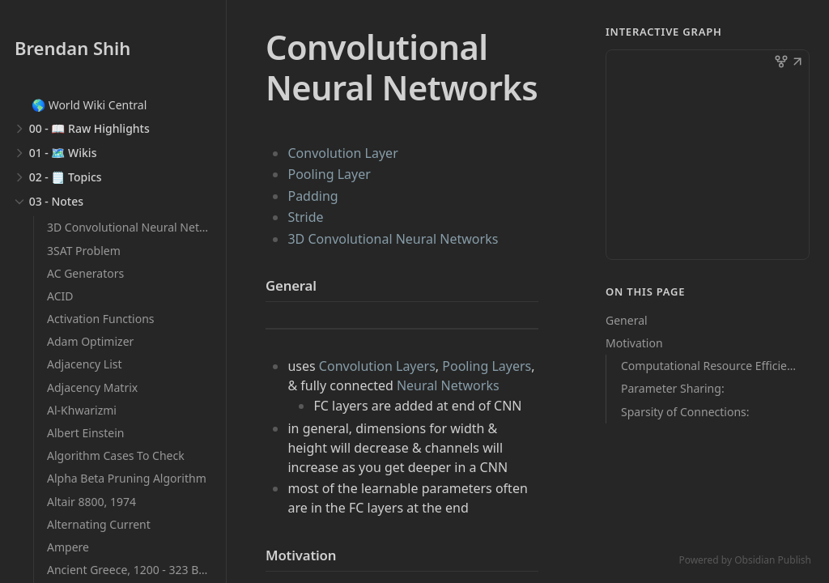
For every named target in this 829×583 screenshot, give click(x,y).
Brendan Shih (72, 48)
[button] (797, 63)
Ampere (68, 547)
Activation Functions (101, 318)
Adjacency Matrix (92, 387)
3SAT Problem (84, 250)
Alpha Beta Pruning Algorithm (126, 478)
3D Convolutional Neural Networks (139, 227)
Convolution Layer (342, 153)
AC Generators (85, 273)
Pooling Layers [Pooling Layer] (486, 366)
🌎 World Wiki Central (89, 105)
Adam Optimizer (90, 341)
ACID (60, 296)
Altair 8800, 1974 (91, 501)
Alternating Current (99, 524)
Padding (312, 196)
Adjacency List (84, 364)
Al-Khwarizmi (82, 410)
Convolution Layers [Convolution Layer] (377, 366)
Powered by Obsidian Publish (744, 560)
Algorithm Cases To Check (116, 455)
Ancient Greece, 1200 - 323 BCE (129, 569)
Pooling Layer (328, 174)
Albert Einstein (86, 432)
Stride (305, 217)
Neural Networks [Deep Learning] (448, 385)
